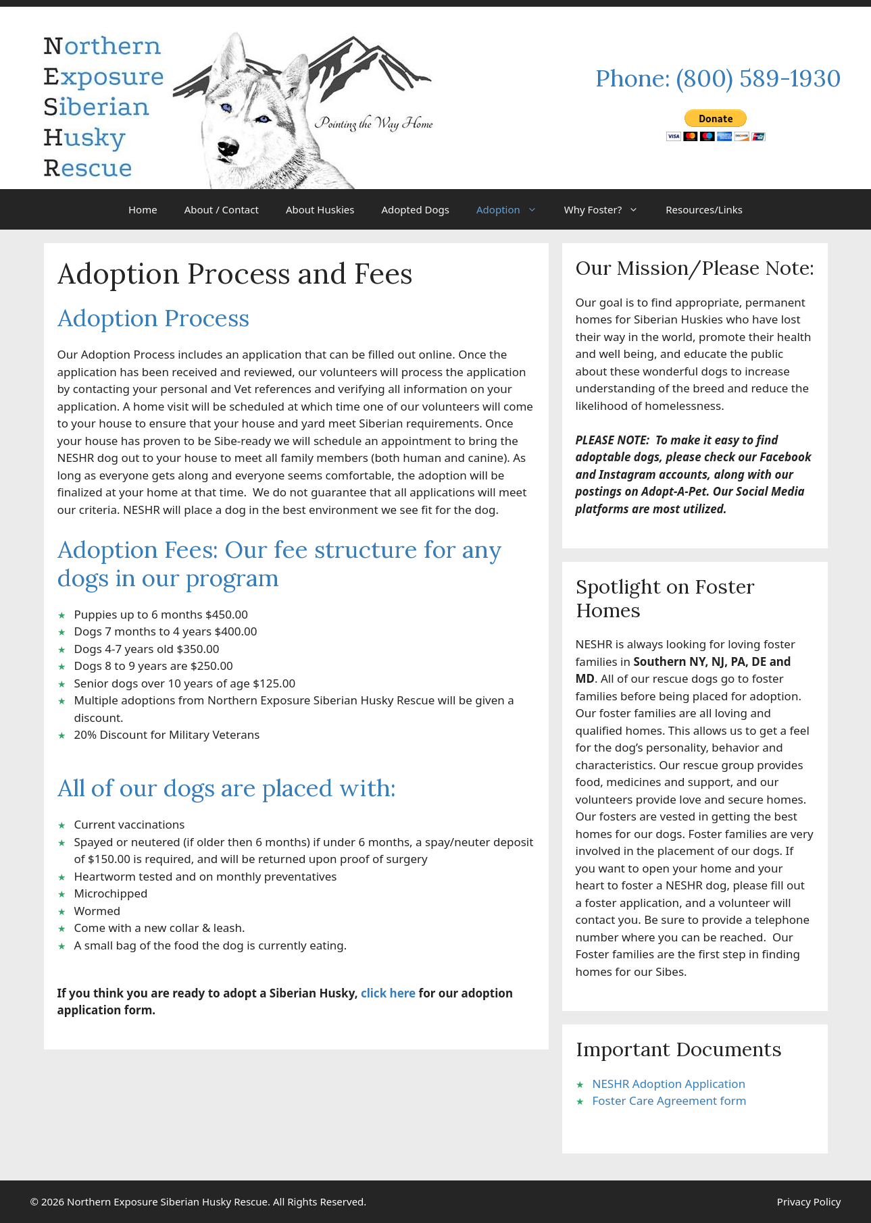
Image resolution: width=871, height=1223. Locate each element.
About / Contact (221, 209)
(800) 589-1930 (758, 78)
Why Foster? (608, 209)
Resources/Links (704, 209)
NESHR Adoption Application (669, 1083)
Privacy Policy (809, 1201)
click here (388, 993)
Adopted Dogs (415, 209)
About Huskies (320, 209)
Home (142, 209)
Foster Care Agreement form (670, 1100)
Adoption (513, 209)
